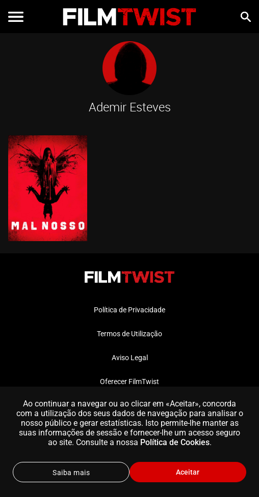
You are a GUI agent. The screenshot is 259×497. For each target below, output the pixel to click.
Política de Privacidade (129, 310)
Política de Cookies (175, 442)
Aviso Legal (130, 358)
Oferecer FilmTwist (129, 381)
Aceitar (187, 472)
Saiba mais (71, 473)
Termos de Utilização (129, 334)
